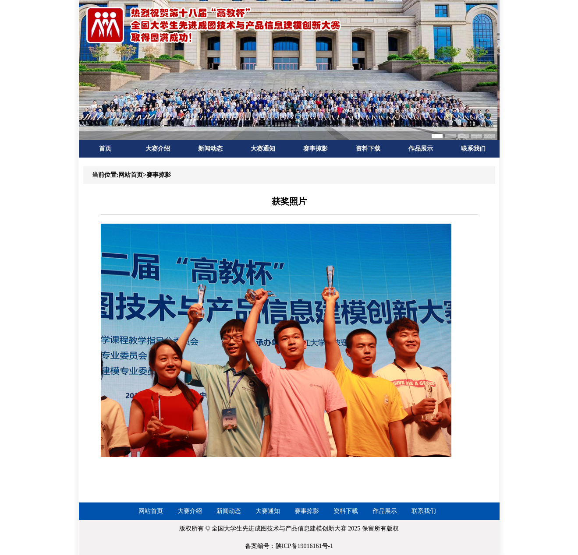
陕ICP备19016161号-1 (304, 546)
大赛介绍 (157, 148)
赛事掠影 (315, 148)
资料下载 (368, 148)
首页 (105, 148)
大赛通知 (263, 148)
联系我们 (473, 148)
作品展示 (420, 148)
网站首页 (150, 511)
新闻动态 (210, 148)
